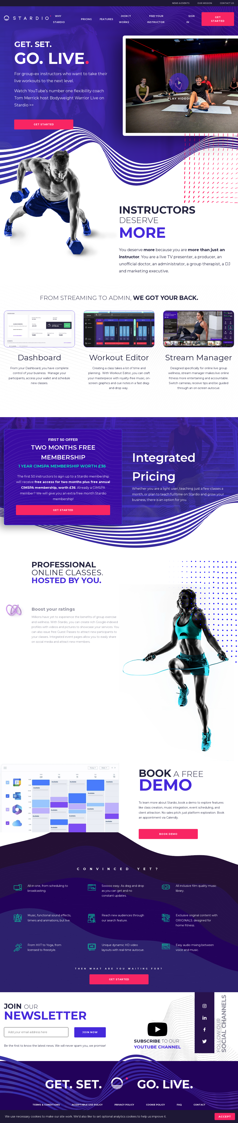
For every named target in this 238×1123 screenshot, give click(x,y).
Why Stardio (59, 19)
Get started (218, 19)
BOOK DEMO (168, 834)
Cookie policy (155, 1104)
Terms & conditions (46, 1104)
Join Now (90, 1032)
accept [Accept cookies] (224, 1116)
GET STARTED (44, 124)
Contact (199, 1104)
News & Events (181, 3)
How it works (125, 19)
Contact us (227, 3)
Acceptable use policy (87, 1104)
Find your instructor (156, 19)
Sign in (190, 19)
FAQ (179, 1104)
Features (106, 19)
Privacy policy (124, 1104)
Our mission (204, 3)
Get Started (63, 510)
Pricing (86, 19)
